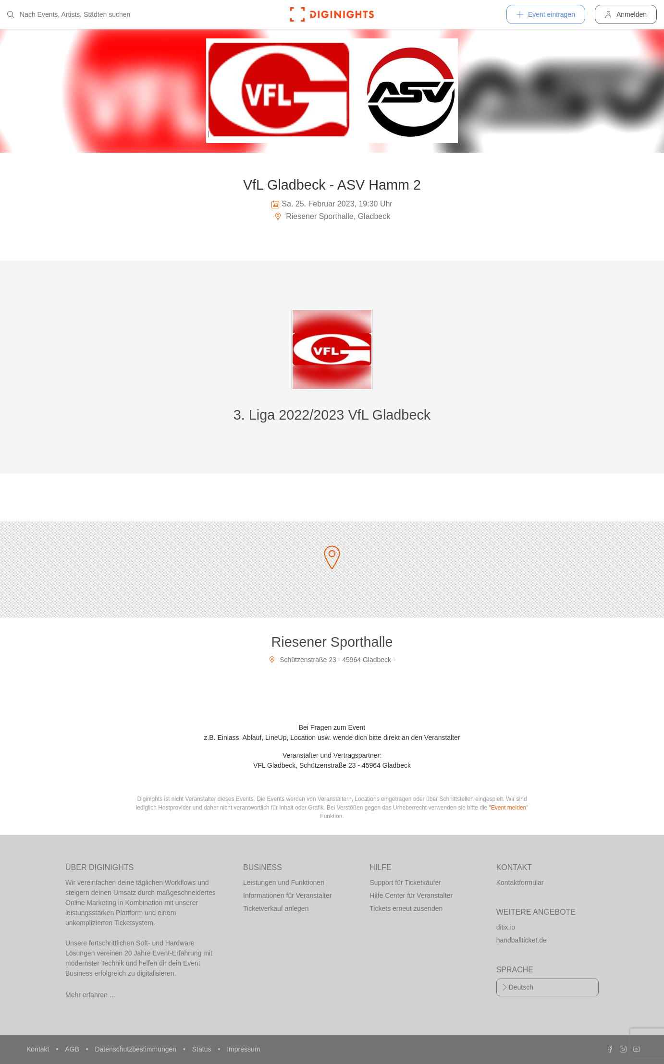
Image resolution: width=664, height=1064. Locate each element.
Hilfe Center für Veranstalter (411, 895)
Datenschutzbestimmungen (136, 1049)
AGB (73, 1049)
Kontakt (38, 1049)
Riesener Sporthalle (332, 642)
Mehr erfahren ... (90, 995)
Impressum (243, 1049)
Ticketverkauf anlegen (275, 908)
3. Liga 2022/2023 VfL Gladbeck (332, 415)
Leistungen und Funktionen (283, 882)
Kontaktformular (520, 882)
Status (202, 1049)
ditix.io (506, 927)
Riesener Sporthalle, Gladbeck (332, 216)
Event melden (508, 807)
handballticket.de (521, 940)
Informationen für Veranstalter (287, 895)
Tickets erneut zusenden (406, 908)
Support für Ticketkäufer (405, 882)
